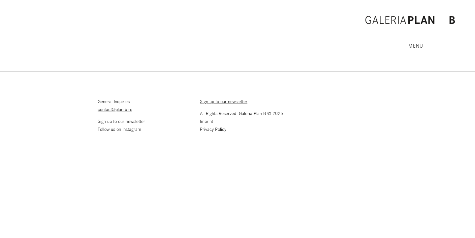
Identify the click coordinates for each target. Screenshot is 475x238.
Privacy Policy (213, 129)
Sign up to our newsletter (223, 101)
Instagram (131, 129)
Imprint (206, 121)
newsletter (135, 121)
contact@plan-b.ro (115, 109)
